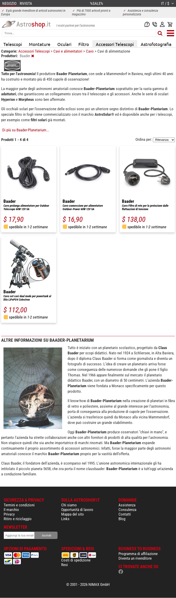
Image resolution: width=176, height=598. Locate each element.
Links (65, 518)
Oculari (64, 44)
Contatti (124, 514)
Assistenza (126, 505)
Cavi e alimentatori (68, 51)
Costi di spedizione (76, 560)
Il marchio (11, 509)
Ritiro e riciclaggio (18, 518)
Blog (121, 518)
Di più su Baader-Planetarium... (25, 130)
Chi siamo (69, 505)
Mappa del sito (72, 514)
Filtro (83, 44)
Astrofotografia (156, 44)
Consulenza (127, 509)
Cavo (90, 51)
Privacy (9, 514)
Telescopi (12, 44)
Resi (64, 564)
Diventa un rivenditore (135, 558)
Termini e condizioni (19, 505)
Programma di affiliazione (138, 553)
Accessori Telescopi (115, 44)
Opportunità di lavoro (77, 509)
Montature (39, 44)
